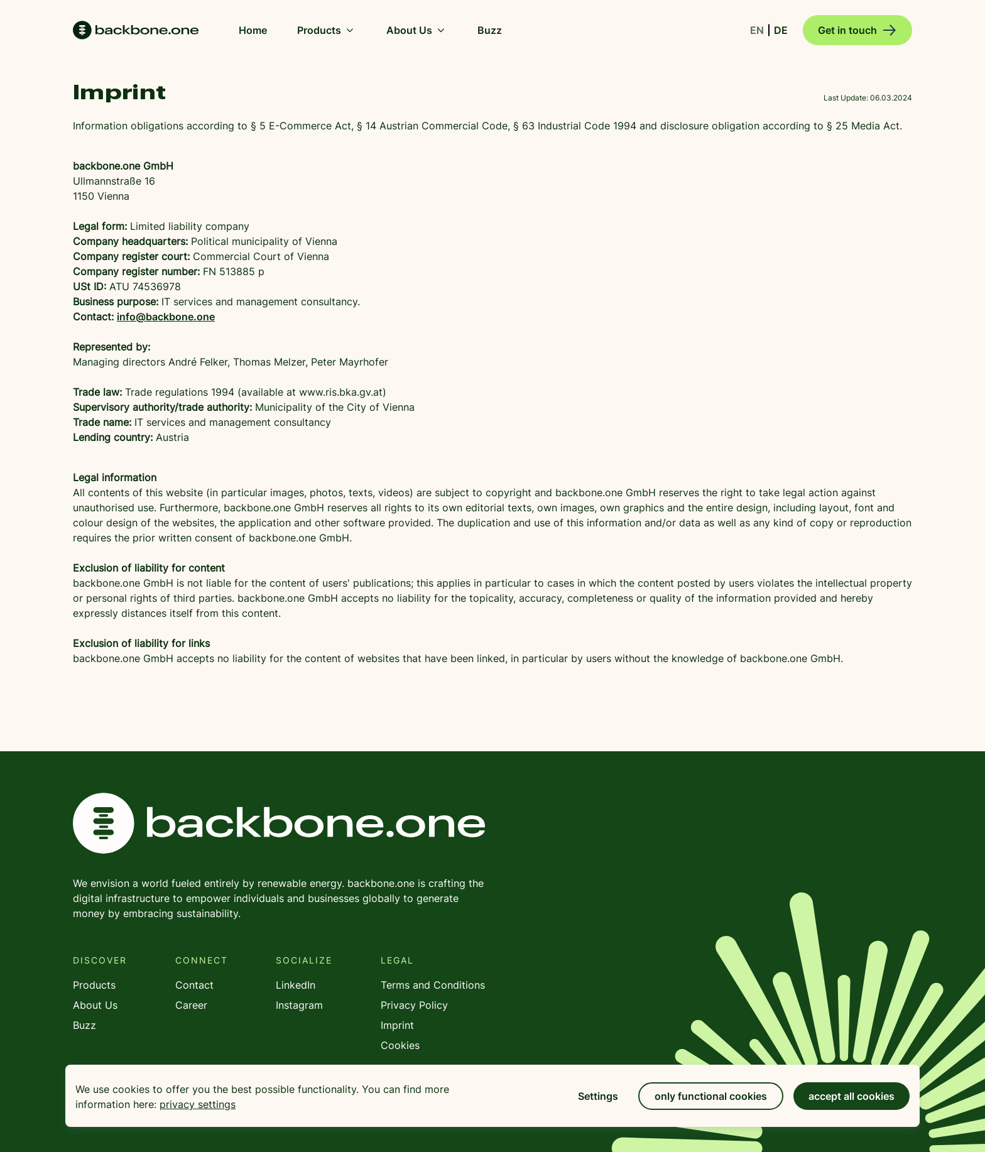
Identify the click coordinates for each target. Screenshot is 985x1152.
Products (326, 30)
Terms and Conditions (433, 985)
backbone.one (279, 823)
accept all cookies (851, 1096)
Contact (194, 985)
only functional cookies (711, 1096)
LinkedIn (295, 985)
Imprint (397, 1025)
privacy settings (198, 1104)
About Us (416, 30)
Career (191, 1005)
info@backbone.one (166, 317)
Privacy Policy (414, 1005)
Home (136, 30)
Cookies (400, 1045)
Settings (598, 1096)
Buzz (84, 1025)
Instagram (299, 1005)
